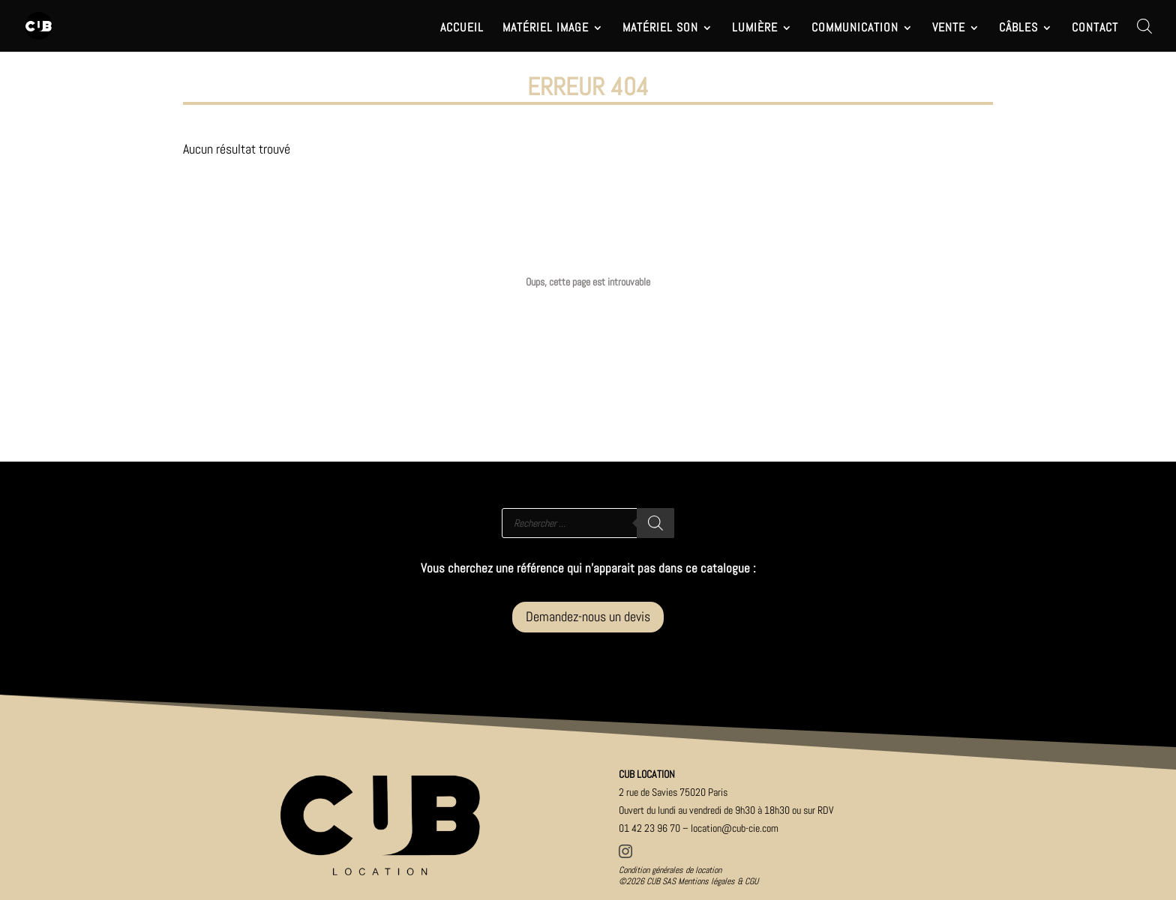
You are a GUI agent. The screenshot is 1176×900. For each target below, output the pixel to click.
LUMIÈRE (755, 28)
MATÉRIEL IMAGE (545, 28)
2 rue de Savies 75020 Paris (673, 792)
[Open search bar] (1144, 26)
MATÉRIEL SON (660, 28)
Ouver (726, 810)
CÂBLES (1018, 28)
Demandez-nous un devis (588, 616)
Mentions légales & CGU (718, 881)
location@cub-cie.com (734, 828)
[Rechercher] (655, 523)
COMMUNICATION (855, 28)
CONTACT (1095, 28)
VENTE (948, 28)
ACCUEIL (462, 28)
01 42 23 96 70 (649, 828)
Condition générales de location (670, 870)
